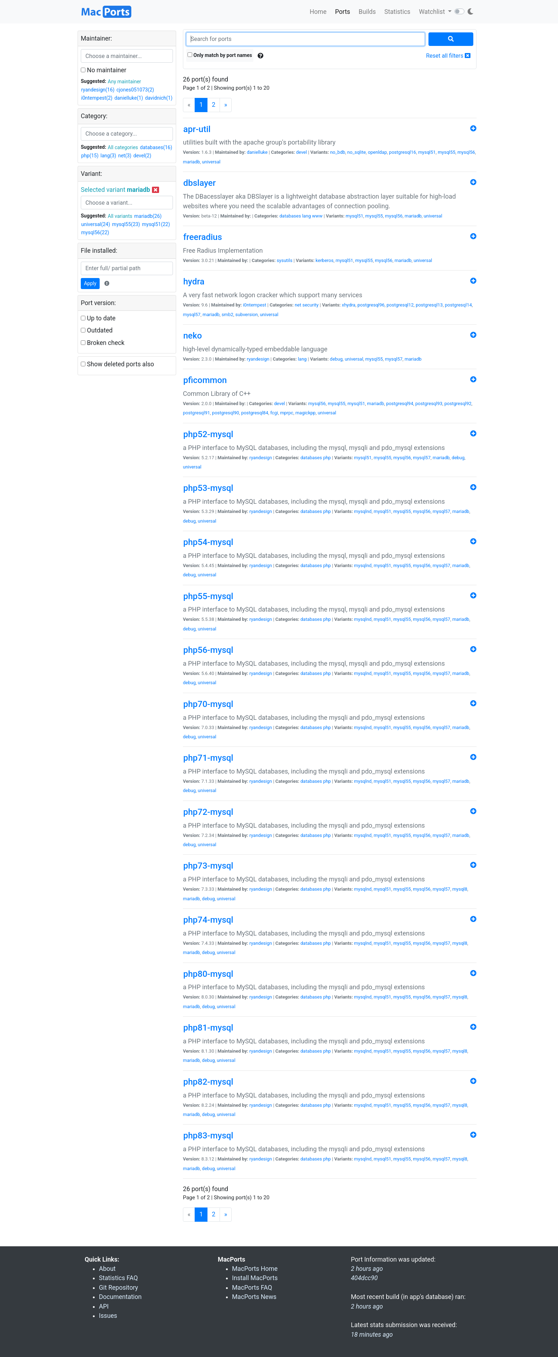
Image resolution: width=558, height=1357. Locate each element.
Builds (367, 11)
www (317, 216)
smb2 (227, 314)
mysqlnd (363, 511)
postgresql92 (458, 403)
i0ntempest (254, 305)
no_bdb (337, 152)
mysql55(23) (126, 224)
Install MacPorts (255, 1278)
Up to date (98, 318)
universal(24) (95, 224)
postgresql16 (402, 152)
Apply (90, 283)
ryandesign (258, 359)
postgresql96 (370, 305)
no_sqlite (356, 152)
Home (318, 11)
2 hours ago (367, 1306)
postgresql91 (196, 412)
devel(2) (142, 155)
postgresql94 (399, 403)
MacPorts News (254, 1296)
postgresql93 (428, 403)
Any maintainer (124, 81)
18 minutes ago (372, 1334)
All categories (123, 147)
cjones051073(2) (135, 90)
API (104, 1306)
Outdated (96, 330)
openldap (377, 152)
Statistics (397, 11)
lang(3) (108, 155)
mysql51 (427, 152)
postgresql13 (429, 305)
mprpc (286, 412)
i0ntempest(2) (96, 98)
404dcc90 (364, 1278)
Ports (342, 11)
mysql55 (446, 152)
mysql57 (191, 314)
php (327, 457)
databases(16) (156, 147)
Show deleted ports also (117, 364)
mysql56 (466, 152)
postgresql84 (254, 412)
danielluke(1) (128, 98)
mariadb (191, 161)
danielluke (257, 152)
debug (336, 359)
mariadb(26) (148, 216)
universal (211, 161)
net (298, 305)
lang (306, 216)
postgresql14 (458, 305)
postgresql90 (225, 412)
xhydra (348, 305)
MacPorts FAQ (252, 1287)
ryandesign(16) (98, 90)
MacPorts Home (255, 1268)
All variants (120, 216)
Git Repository (118, 1287)
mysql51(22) (156, 224)
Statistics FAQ (118, 1278)
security (310, 305)
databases (290, 216)
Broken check (103, 342)
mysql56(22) (95, 232)
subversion (246, 314)
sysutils (285, 260)
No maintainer (103, 70)
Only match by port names (220, 55)
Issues (108, 1315)
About (107, 1268)
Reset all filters (448, 55)
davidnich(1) (158, 98)
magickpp (305, 412)
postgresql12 (400, 305)
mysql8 (459, 889)
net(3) (124, 155)
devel (301, 152)
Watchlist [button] (432, 11)
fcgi (274, 412)
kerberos (324, 260)
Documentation (120, 1296)
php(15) (90, 155)
